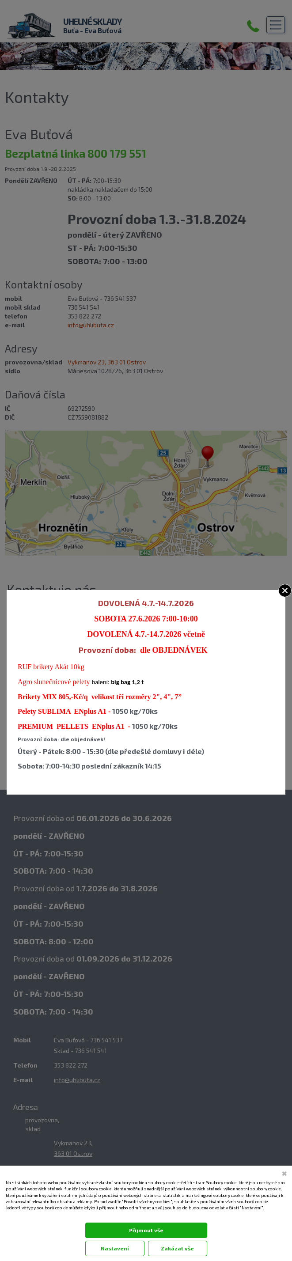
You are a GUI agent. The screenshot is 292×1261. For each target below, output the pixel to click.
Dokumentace (18, 1216)
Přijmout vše (146, 1230)
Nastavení (115, 1248)
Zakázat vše (177, 1248)
